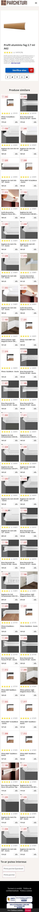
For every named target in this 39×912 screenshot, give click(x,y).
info (16, 122)
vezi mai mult (15, 63)
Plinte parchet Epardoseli (13, 868)
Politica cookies (26, 891)
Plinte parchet (9, 875)
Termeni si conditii (15, 888)
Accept (28, 910)
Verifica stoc (23, 70)
